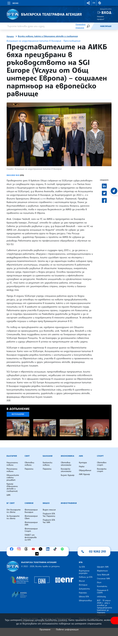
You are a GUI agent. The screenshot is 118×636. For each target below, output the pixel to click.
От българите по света (14, 511)
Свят (27, 456)
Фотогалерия (18, 414)
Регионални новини (12, 470)
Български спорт (102, 470)
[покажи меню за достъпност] (114, 620)
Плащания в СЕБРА (102, 591)
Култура (83, 462)
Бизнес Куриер (67, 475)
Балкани (48, 456)
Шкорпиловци (85, 600)
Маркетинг (102, 571)
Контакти (102, 586)
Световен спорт (102, 463)
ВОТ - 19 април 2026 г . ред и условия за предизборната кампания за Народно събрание (104, 607)
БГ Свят (11, 503)
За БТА (82, 567)
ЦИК (9, 495)
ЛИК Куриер (84, 474)
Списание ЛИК (103, 578)
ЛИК (81, 456)
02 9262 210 (97, 551)
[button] (88, 3)
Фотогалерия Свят (31, 517)
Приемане (44, 629)
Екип (99, 582)
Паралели (29, 469)
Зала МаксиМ (103, 574)
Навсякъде (105, 26)
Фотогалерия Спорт (31, 530)
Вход (106, 12)
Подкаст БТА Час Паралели (49, 514)
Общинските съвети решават (13, 477)
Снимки (29, 503)
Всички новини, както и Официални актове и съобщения (48, 36)
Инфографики (69, 503)
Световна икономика (66, 463)
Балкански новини (47, 463)
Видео (46, 503)
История (83, 585)
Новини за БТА (86, 577)
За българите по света (13, 517)
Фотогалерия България (31, 511)
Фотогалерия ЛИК (31, 523)
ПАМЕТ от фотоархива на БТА (31, 537)
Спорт (100, 456)
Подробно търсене (80, 26)
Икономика (67, 456)
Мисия (82, 581)
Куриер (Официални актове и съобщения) (12, 487)
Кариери (83, 593)
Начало (10, 36)
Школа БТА (84, 596)
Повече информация (67, 629)
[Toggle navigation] (12, 2)
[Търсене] (88, 26)
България (12, 456)
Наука (81, 466)
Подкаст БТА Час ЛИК (49, 521)
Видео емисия (49, 510)
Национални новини (12, 463)
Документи (84, 589)
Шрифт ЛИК (103, 567)
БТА (81, 562)
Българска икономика (66, 470)
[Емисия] (95, 26)
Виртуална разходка (84, 572)
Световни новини (29, 463)
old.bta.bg (101, 596)
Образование (85, 470)
